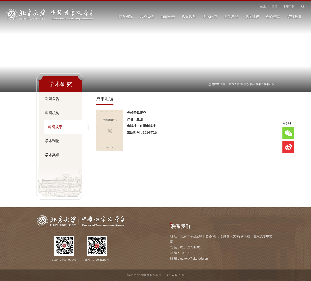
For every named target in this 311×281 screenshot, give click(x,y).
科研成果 (255, 84)
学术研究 (210, 17)
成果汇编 (269, 84)
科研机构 (52, 113)
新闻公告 (168, 17)
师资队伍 (147, 17)
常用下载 (288, 6)
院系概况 (125, 17)
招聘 (274, 6)
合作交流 (273, 17)
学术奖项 (52, 155)
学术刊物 (52, 141)
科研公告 (52, 99)
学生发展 (231, 17)
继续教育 (294, 17)
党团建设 (252, 17)
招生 (263, 6)
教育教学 (189, 17)
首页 (231, 84)
